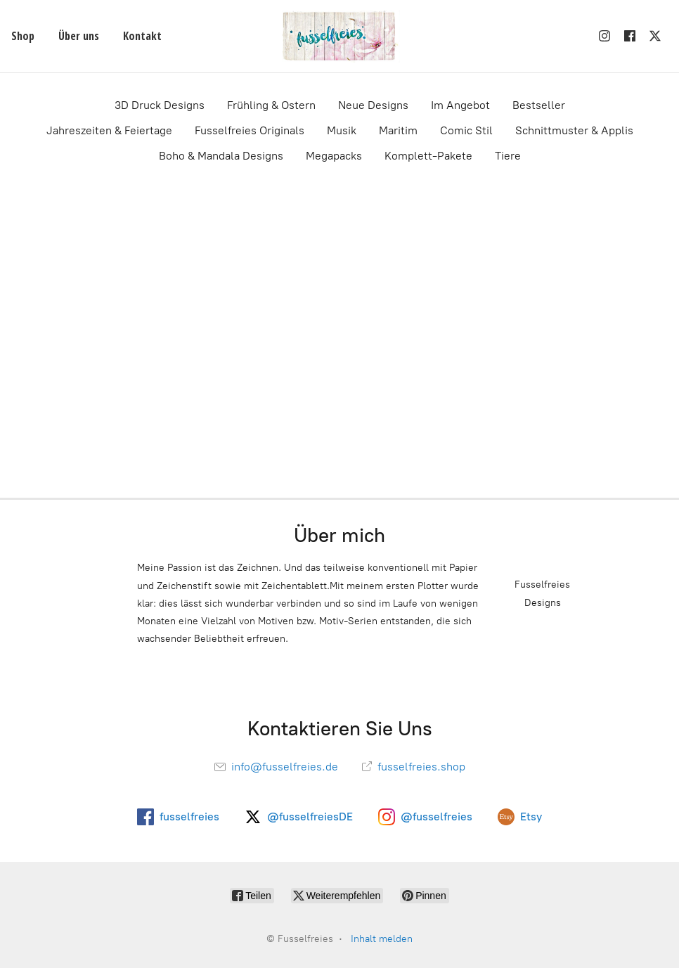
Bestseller (538, 105)
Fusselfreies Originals (249, 130)
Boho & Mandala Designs (221, 155)
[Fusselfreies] (339, 36)
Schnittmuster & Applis (574, 130)
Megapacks (334, 155)
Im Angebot (460, 105)
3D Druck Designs (160, 105)
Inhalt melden (382, 939)
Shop (22, 36)
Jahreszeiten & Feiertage (109, 130)
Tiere (508, 155)
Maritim (398, 130)
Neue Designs (373, 105)
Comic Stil (466, 130)
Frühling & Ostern (271, 105)
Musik (341, 130)
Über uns (78, 36)
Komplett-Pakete (428, 155)
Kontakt (142, 36)
